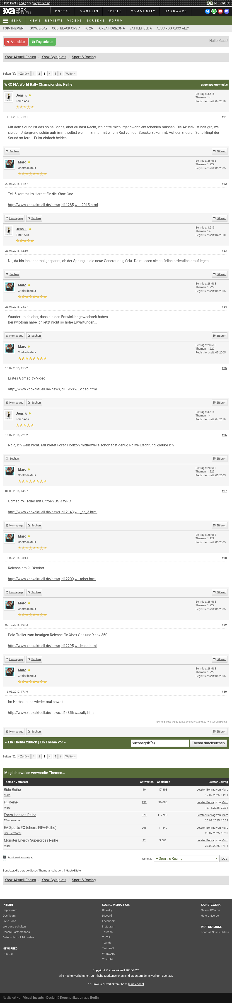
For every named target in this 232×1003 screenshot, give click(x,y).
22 (144, 840)
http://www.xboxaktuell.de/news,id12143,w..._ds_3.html (52, 512)
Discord (107, 915)
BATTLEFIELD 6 (140, 28)
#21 (224, 117)
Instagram (108, 926)
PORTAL (63, 11)
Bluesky (107, 910)
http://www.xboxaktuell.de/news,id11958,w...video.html (52, 389)
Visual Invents (33, 998)
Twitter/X (108, 948)
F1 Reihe (11, 802)
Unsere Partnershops (16, 932)
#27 (224, 491)
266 (144, 827)
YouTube (108, 959)
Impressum (10, 910)
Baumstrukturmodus (214, 84)
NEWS (35, 20)
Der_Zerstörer (12, 833)
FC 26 (89, 28)
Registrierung (42, 3)
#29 (224, 624)
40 (144, 789)
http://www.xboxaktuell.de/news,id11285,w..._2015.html (53, 205)
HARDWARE (176, 11)
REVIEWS (54, 20)
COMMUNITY (143, 11)
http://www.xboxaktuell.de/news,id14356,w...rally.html (51, 713)
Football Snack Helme (215, 932)
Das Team (9, 915)
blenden (136, 984)
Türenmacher (12, 820)
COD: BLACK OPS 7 (66, 28)
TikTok (106, 937)
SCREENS (96, 20)
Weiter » (70, 73)
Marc (222, 722)
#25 (224, 368)
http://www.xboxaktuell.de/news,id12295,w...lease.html (52, 646)
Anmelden (16, 42)
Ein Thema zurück (22, 742)
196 (144, 802)
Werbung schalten (14, 926)
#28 (224, 558)
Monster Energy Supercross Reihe (31, 840)
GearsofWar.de (210, 910)
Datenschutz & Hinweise (18, 937)
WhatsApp (109, 953)
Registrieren (42, 42)
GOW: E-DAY (38, 28)
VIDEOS (74, 20)
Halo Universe (210, 915)
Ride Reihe (12, 789)
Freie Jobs (9, 921)
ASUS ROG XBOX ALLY (173, 28)
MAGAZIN (89, 11)
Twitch (106, 943)
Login (22, 3)
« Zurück (23, 73)
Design (51, 998)
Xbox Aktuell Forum (20, 57)
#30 (224, 691)
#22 (224, 183)
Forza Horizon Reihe (20, 815)
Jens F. (21, 95)
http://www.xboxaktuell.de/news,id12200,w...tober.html (52, 579)
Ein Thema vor (51, 742)
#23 (224, 250)
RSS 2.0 (8, 954)
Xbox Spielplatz (53, 57)
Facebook (108, 921)
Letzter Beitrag (206, 789)
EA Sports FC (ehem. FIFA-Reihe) (30, 827)
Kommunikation (71, 998)
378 (144, 815)
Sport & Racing (84, 57)
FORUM (116, 20)
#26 (224, 435)
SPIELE (115, 11)
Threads (107, 932)
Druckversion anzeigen (20, 857)
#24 (224, 306)
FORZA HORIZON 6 (111, 28)
